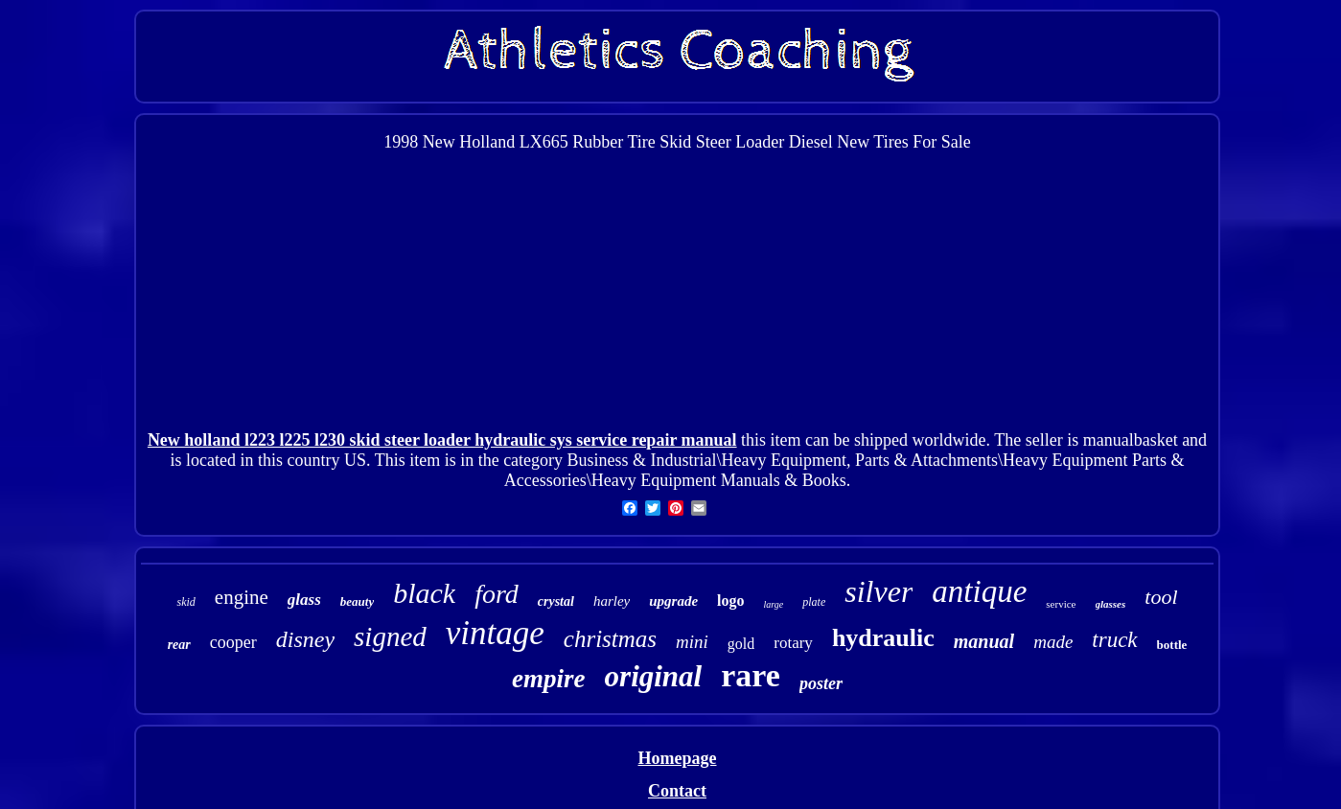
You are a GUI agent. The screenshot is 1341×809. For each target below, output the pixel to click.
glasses (1111, 604)
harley (611, 601)
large (774, 604)
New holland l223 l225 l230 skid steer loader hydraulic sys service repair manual (442, 440)
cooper (233, 642)
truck (1114, 640)
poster (821, 683)
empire (548, 678)
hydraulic (883, 638)
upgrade (673, 601)
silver (878, 591)
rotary (793, 643)
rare (750, 675)
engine (241, 597)
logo (730, 600)
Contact (677, 790)
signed (390, 636)
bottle (1172, 644)
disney (305, 639)
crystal (556, 601)
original (654, 676)
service (1060, 604)
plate (813, 602)
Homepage (677, 758)
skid (185, 602)
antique (979, 591)
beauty (357, 601)
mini (692, 642)
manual (984, 641)
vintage (495, 633)
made (1053, 642)
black (424, 593)
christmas (610, 639)
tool (1160, 597)
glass (304, 599)
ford (496, 594)
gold (741, 644)
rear (179, 644)
